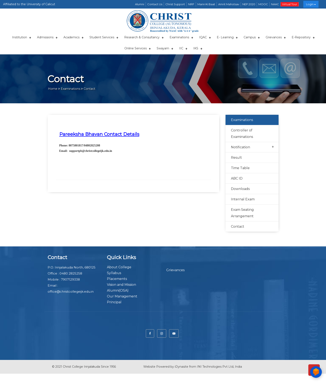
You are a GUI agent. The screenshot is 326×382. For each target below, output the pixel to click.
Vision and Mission (121, 285)
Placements (117, 279)
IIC (181, 48)
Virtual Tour (289, 4)
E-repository (301, 37)
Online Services (135, 48)
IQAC (203, 37)
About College (119, 267)
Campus (250, 37)
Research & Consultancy (142, 37)
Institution (19, 37)
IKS (195, 48)
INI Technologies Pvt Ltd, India (219, 365)
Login (311, 4)
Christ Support (175, 4)
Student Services (101, 37)
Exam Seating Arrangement (242, 213)
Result (236, 158)
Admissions (45, 37)
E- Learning (225, 37)
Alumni (139, 4)
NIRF (191, 4)
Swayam (163, 48)
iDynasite (181, 365)
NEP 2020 (248, 4)
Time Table (240, 168)
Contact (237, 226)
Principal (114, 302)
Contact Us (154, 4)
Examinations (179, 37)
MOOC (263, 4)
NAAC (275, 4)
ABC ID (237, 178)
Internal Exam (243, 199)
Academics (71, 37)
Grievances (274, 37)
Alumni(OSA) (118, 290)
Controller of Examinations (242, 133)
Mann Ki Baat (206, 4)
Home (52, 89)
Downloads (240, 189)
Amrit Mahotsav (228, 4)
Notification (252, 147)
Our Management (122, 296)
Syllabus (114, 273)
